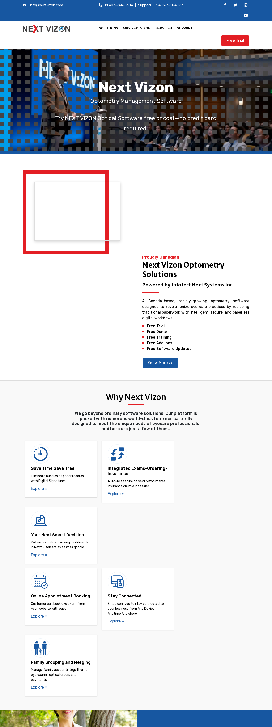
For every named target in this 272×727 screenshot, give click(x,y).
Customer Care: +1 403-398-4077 (215, 662)
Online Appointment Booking (56, 685)
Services (113, 665)
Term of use (116, 679)
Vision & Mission (120, 652)
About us (114, 645)
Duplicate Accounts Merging (56, 645)
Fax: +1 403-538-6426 (205, 688)
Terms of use (216, 722)
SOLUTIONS (108, 28)
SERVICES (163, 28)
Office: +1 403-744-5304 (206, 647)
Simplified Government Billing (57, 658)
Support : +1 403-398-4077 (160, 5)
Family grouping (45, 638)
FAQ (109, 658)
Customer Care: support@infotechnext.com (203, 678)
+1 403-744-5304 (118, 5)
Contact (113, 638)
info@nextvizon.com (46, 5)
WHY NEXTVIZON (136, 28)
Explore (39, 388)
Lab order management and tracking (55, 675)
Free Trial (235, 28)
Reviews (113, 672)
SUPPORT (184, 28)
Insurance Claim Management (57, 698)
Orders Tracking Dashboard (55, 652)
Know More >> (160, 262)
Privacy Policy (118, 686)
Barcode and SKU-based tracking (60, 691)
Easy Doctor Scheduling (52, 631)
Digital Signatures (47, 665)
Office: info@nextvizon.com (209, 655)
